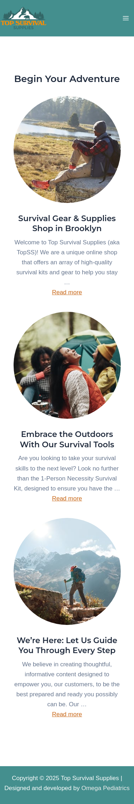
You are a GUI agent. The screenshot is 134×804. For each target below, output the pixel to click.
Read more (67, 292)
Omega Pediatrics (105, 788)
